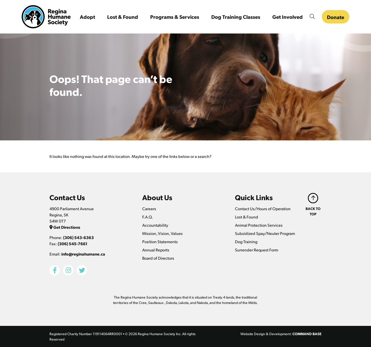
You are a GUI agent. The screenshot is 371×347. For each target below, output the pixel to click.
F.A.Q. (147, 216)
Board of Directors (158, 258)
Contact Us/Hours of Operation (263, 208)
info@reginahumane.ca (83, 254)
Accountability (155, 225)
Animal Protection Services (259, 225)
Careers (149, 208)
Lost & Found (246, 216)
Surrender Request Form (256, 249)
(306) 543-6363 (78, 237)
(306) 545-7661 (72, 243)
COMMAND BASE (307, 333)
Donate (335, 17)
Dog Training (246, 241)
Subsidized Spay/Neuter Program (265, 233)
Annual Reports (155, 249)
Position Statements (160, 241)
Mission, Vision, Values (162, 233)
